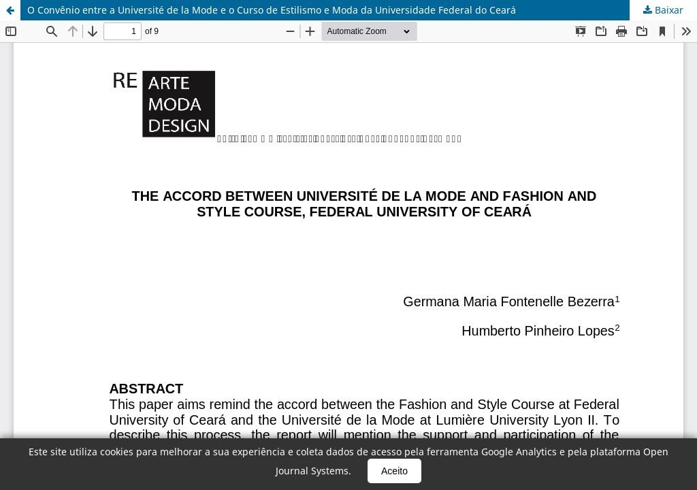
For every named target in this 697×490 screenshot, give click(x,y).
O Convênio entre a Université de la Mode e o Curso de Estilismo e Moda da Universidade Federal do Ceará (271, 9)
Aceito (394, 471)
